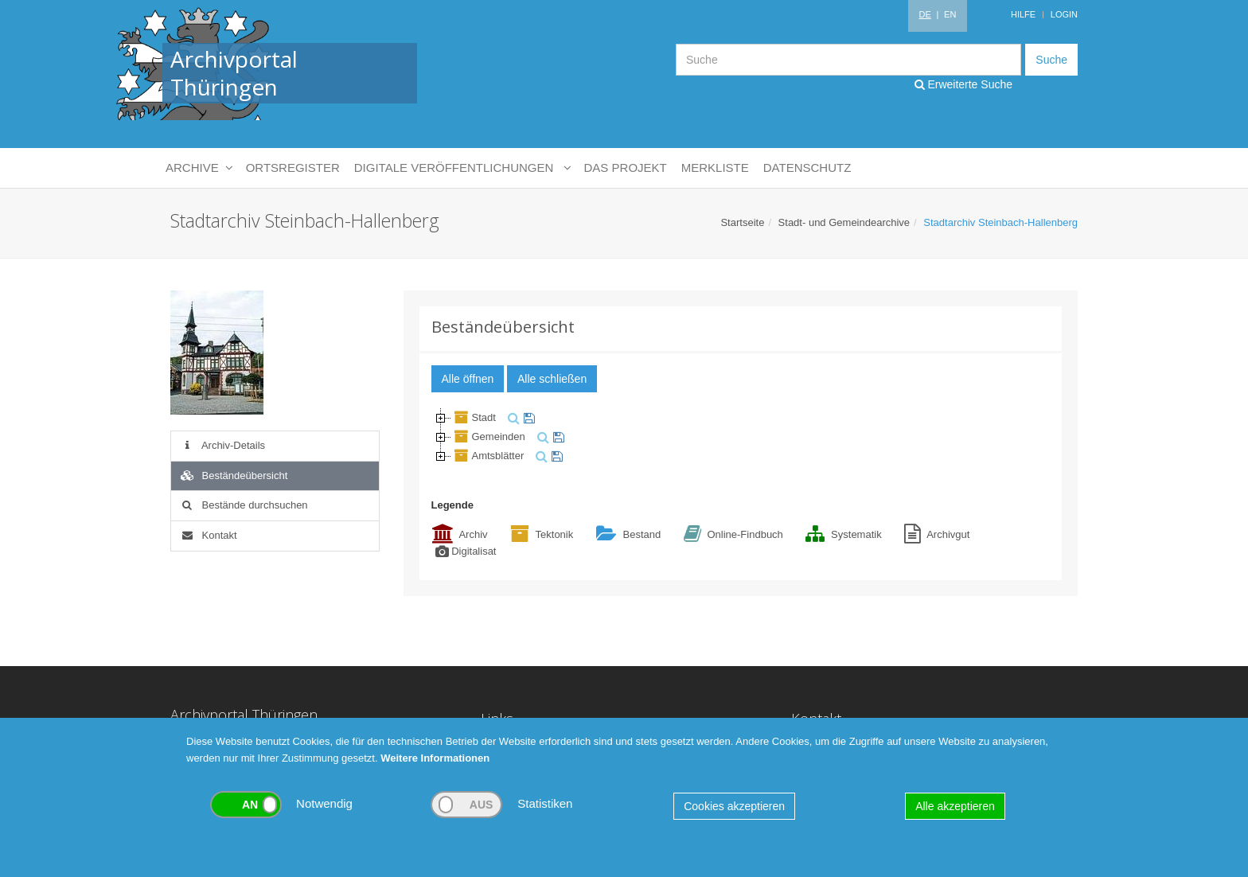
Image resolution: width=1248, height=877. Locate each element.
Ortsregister (293, 167)
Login (1064, 14)
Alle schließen (552, 378)
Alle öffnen (468, 378)
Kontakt (208, 535)
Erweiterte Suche (964, 84)
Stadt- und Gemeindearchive (844, 222)
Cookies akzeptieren (734, 806)
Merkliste (715, 167)
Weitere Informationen (434, 758)
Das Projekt (625, 167)
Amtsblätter (488, 456)
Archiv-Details (222, 445)
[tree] (741, 437)
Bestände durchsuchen (243, 505)
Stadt (473, 417)
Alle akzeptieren (955, 806)
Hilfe (1023, 14)
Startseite (742, 222)
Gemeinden (488, 436)
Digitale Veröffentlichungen (462, 168)
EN (950, 14)
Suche (1051, 59)
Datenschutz (807, 167)
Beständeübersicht (233, 475)
